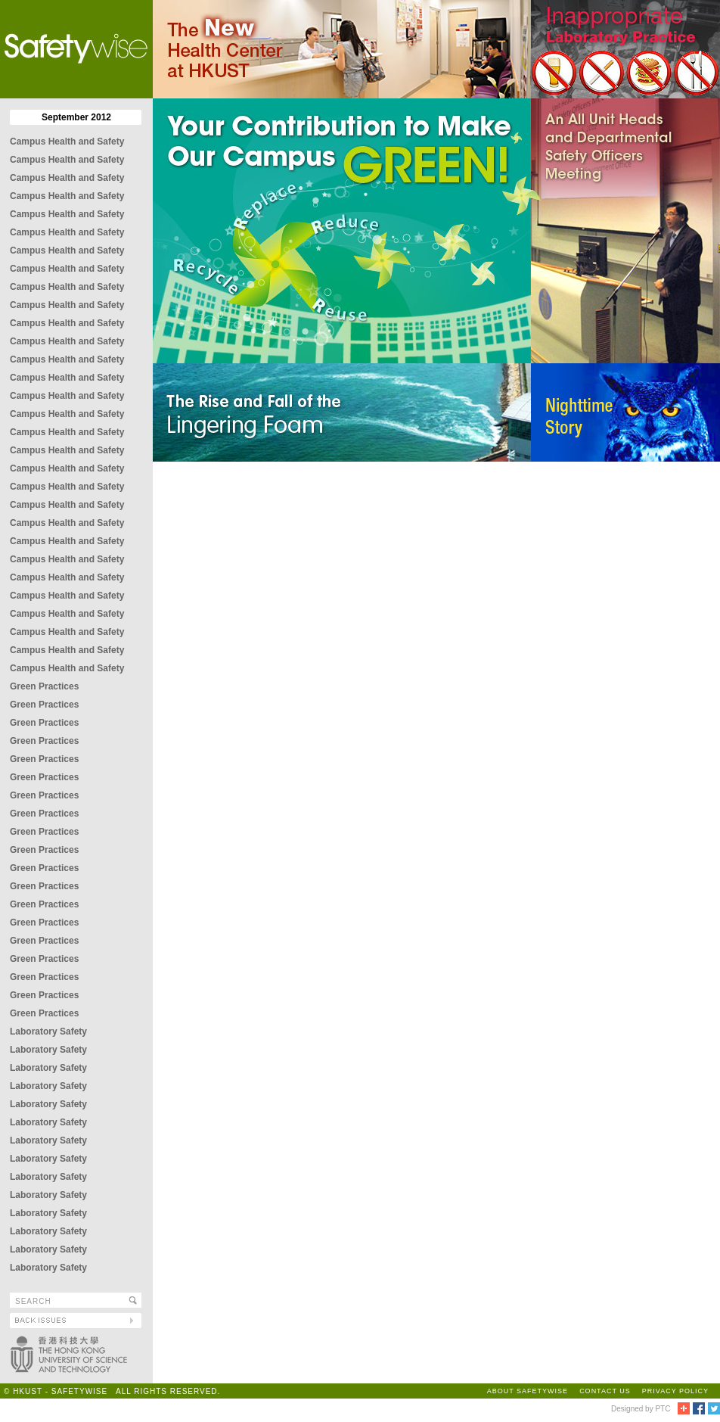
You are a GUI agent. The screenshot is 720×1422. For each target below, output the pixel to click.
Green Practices (44, 686)
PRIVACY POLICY (675, 1391)
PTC (662, 1409)
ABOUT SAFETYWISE (527, 1391)
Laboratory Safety (48, 1031)
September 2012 (76, 117)
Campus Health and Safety (67, 141)
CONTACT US (605, 1391)
